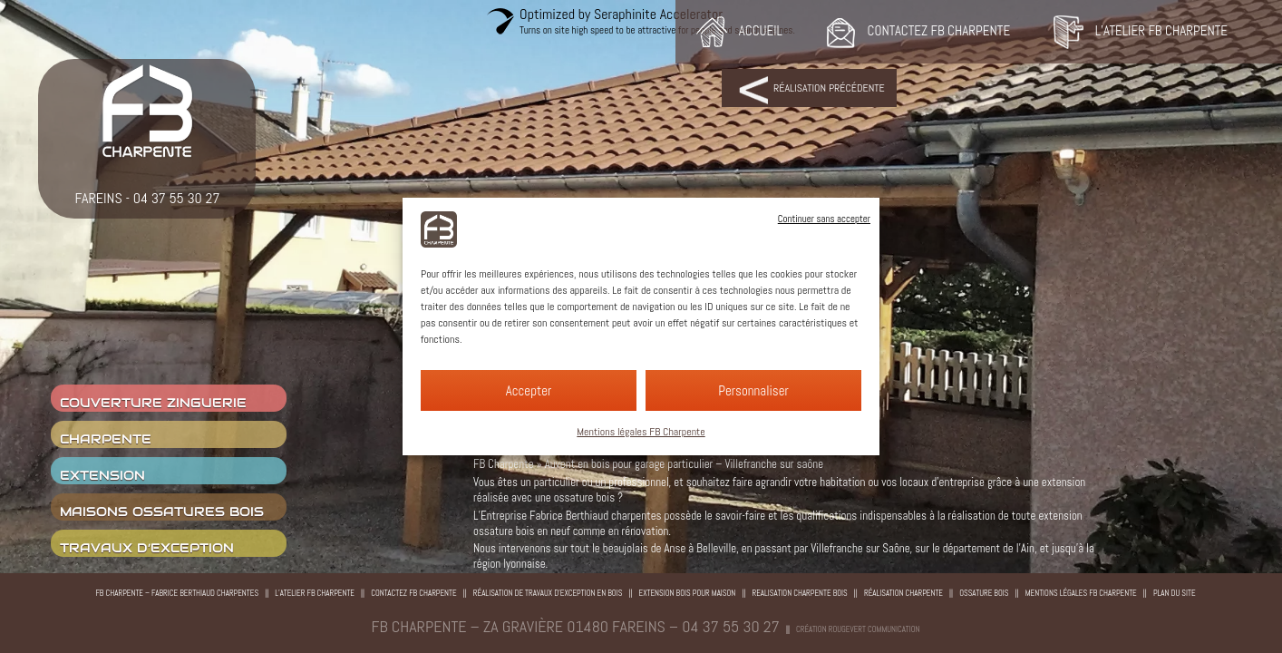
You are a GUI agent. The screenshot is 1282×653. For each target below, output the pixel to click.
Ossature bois (983, 593)
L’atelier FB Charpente (314, 593)
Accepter (529, 390)
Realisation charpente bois (800, 593)
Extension (102, 475)
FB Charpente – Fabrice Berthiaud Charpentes (176, 593)
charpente (105, 439)
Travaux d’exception (147, 548)
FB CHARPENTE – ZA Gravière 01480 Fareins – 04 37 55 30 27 (576, 626)
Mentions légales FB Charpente (640, 431)
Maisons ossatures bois (162, 511)
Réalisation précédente (829, 88)
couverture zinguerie (153, 403)
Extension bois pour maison (687, 593)
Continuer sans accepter (824, 218)
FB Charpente (503, 464)
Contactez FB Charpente (414, 593)
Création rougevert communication (857, 629)
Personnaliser (753, 390)
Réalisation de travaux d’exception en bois (548, 593)
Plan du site (1174, 593)
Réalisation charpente (903, 593)
